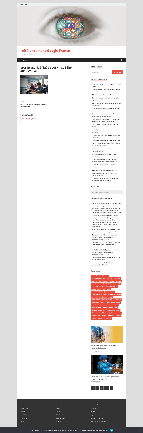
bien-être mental (96, 283)
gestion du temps (108, 297)
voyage (94, 318)
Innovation (118, 299)
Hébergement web (108, 299)
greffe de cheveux (97, 299)
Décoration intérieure (98, 291)
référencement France (99, 257)
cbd (93, 286)
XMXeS (94, 250)
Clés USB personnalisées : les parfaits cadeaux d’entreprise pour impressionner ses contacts (105, 237)
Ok (112, 430)
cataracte (117, 283)
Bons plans (24, 415)
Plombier (59, 421)
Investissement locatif (98, 305)
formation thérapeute (99, 263)
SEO (103, 313)
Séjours (93, 415)
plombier (105, 307)
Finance (23, 421)
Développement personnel (99, 294)
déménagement (109, 291)
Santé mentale (96, 313)
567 (107, 388)
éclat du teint (107, 318)
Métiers (58, 411)
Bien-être (94, 281)
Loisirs (58, 408)
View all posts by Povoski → (30, 119)
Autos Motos (25, 408)
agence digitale (96, 276)
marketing (108, 305)
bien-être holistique (115, 281)
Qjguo (94, 235)
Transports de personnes (99, 421)
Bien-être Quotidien (108, 283)
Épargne (100, 318)
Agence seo (105, 276)
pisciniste (115, 305)
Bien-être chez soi (103, 281)
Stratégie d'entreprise (111, 313)
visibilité (118, 315)
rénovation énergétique (113, 310)
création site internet (111, 286)
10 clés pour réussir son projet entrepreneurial (106, 95)
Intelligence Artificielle (113, 302)
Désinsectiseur (60, 418)
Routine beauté (113, 307)
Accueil (24, 60)
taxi (120, 313)
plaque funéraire (96, 307)
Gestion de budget (97, 297)
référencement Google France (46, 50)
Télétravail (111, 315)
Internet (58, 405)
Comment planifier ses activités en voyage (105, 170)
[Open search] (121, 60)
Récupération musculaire (98, 310)
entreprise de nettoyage (114, 294)
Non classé (94, 405)
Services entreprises (97, 418)
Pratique (93, 408)
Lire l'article (95, 351)
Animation (109, 278)
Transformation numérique (99, 315)
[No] (141, 430)
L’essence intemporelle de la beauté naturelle (106, 140)
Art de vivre (117, 278)
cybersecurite (106, 289)
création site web (96, 289)
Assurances (24, 405)
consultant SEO (100, 286)
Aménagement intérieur (98, 278)
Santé (93, 411)
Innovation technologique (98, 302)
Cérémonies (24, 418)
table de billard (96, 242)
